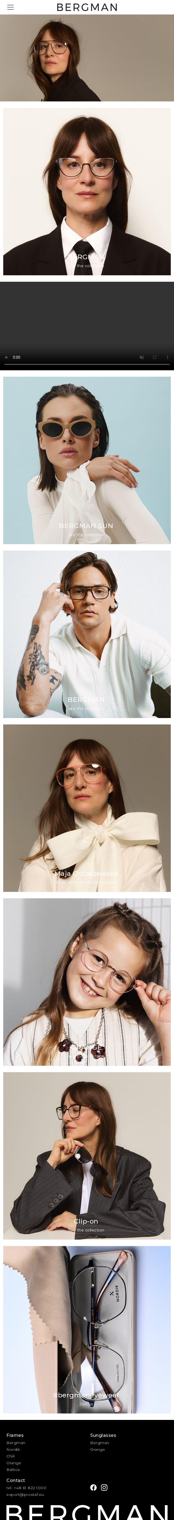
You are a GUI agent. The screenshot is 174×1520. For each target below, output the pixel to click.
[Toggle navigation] (10, 7)
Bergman (16, 1442)
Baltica (13, 1469)
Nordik (13, 1449)
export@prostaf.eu (25, 1494)
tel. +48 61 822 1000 (26, 1487)
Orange (13, 1462)
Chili (10, 1456)
